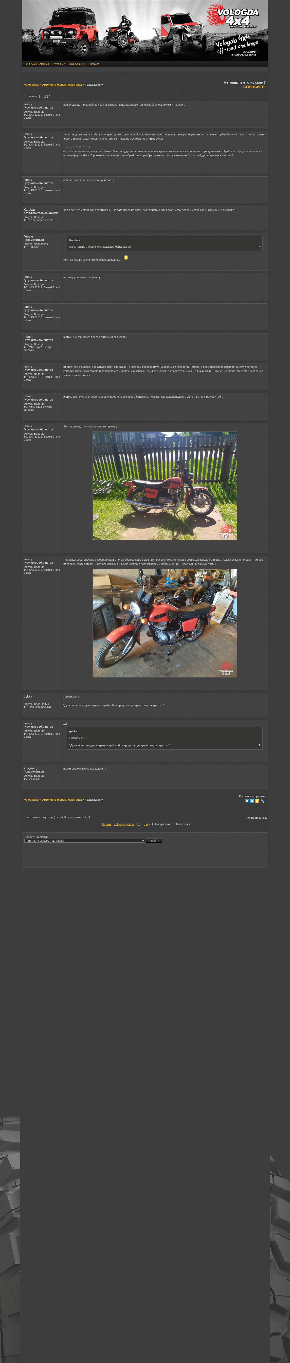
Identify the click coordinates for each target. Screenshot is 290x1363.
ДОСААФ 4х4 (77, 63)
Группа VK (59, 63)
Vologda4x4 (31, 84)
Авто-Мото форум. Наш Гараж (62, 84)
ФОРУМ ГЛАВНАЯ (37, 63)
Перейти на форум (93, 1267)
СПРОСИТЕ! (254, 87)
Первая (106, 1251)
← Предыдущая (124, 1251)
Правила (94, 63)
